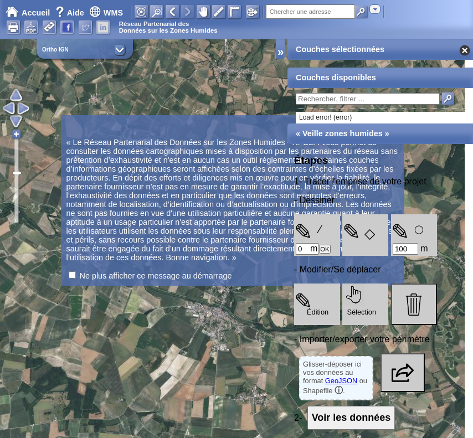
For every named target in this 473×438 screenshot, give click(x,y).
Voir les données (351, 417)
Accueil (28, 12)
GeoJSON (341, 381)
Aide (70, 12)
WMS (106, 12)
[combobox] (375, 9)
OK (324, 249)
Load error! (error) (325, 117)
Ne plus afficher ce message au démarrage (156, 275)
